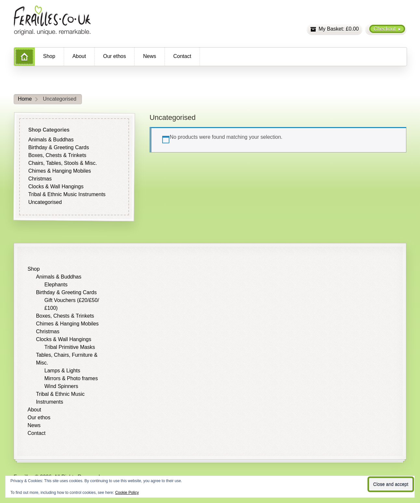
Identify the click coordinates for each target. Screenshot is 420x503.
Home (25, 99)
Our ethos (114, 56)
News (149, 56)
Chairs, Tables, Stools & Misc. (62, 163)
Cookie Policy (127, 492)
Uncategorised (45, 202)
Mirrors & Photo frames (71, 378)
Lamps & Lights (62, 370)
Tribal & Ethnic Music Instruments (67, 194)
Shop (49, 56)
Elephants (56, 284)
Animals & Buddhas (51, 139)
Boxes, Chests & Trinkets (57, 155)
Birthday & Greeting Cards (58, 147)
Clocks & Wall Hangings (56, 186)
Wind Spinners (61, 386)
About (79, 56)
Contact (182, 56)
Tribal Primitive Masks (70, 347)
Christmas (40, 178)
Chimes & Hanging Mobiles (59, 171)
